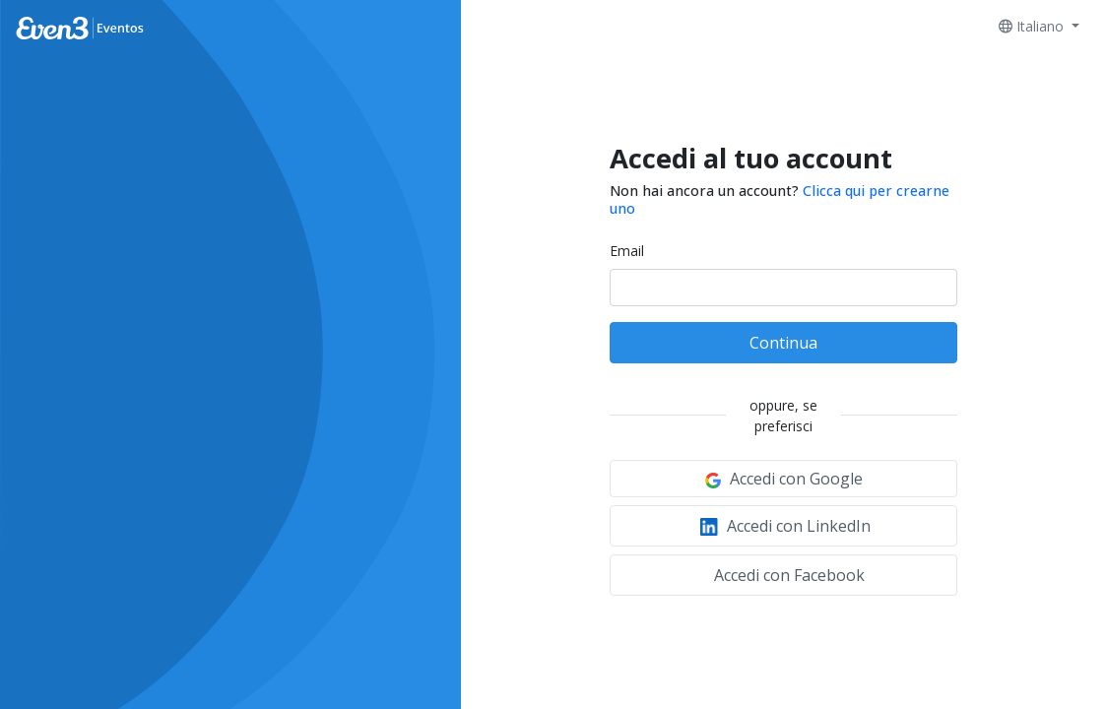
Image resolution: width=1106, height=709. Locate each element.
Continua (783, 343)
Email (627, 250)
